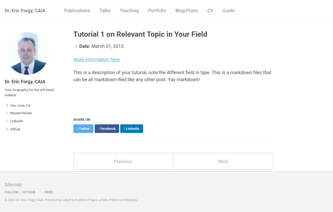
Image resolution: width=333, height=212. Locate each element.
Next (223, 161)
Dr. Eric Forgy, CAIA (25, 10)
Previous (123, 161)
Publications (77, 10)
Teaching (129, 10)
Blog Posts (186, 10)
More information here (96, 59)
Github (12, 129)
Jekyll (66, 200)
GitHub (28, 192)
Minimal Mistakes (124, 200)
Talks (104, 10)
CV (210, 10)
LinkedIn (14, 121)
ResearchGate (18, 113)
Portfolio (157, 10)
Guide (229, 10)
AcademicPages (85, 200)
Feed (46, 192)
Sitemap (13, 184)
